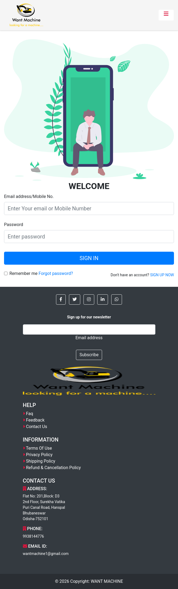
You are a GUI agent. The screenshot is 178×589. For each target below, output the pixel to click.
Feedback (35, 420)
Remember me (23, 273)
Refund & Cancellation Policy (53, 467)
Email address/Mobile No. (29, 196)
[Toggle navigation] (166, 15)
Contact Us (36, 426)
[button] (61, 299)
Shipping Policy (40, 461)
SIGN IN (89, 258)
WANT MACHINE (107, 581)
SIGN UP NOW (162, 275)
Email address (89, 337)
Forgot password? (56, 273)
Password (13, 224)
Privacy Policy (39, 454)
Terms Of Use (39, 448)
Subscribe (89, 354)
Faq (29, 413)
